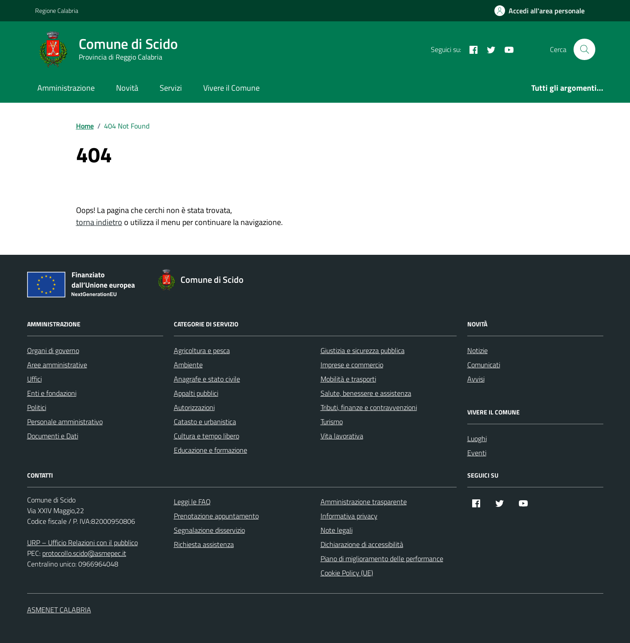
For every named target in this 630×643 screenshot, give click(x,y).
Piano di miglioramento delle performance (382, 558)
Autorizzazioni (194, 407)
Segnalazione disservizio (209, 530)
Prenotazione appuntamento (216, 515)
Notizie (477, 350)
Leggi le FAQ (192, 501)
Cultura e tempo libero (206, 435)
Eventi (476, 452)
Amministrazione (66, 88)
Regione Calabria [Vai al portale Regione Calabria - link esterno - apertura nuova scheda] (56, 10)
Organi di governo (53, 350)
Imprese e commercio (352, 364)
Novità (127, 88)
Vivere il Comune (231, 88)
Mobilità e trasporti (348, 379)
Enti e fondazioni (51, 393)
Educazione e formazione (210, 450)
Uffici (34, 379)
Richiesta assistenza (204, 544)
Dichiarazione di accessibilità (362, 544)
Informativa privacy (349, 515)
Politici (36, 407)
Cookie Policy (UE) (347, 572)
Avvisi (476, 379)
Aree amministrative (57, 364)
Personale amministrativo (65, 421)
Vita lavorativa (342, 435)
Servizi (171, 88)
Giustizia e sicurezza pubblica (363, 350)
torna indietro (99, 222)
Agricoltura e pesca (202, 350)
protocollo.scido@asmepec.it (84, 553)
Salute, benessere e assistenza (366, 393)
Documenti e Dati (52, 435)
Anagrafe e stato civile (207, 379)
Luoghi (477, 438)
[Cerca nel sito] (584, 49)
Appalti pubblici (196, 393)
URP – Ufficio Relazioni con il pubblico (82, 542)
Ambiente (188, 364)
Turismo (332, 421)
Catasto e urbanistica (205, 421)
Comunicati (483, 364)
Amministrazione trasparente (364, 501)
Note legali (337, 530)
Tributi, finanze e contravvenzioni (369, 407)
